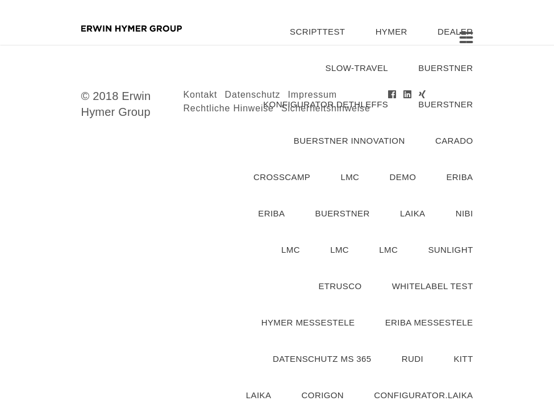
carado (454, 140)
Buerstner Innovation (349, 140)
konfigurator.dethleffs (325, 104)
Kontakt (201, 94)
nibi (464, 213)
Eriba (271, 213)
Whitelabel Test (432, 286)
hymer (391, 31)
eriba (459, 177)
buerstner (445, 68)
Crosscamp (281, 177)
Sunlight (450, 249)
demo (403, 177)
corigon (323, 395)
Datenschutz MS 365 (322, 359)
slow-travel (357, 68)
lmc (349, 177)
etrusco (339, 286)
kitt (463, 359)
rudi (412, 359)
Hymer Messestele (308, 322)
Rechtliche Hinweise (229, 108)
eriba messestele (429, 322)
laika (413, 213)
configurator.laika (423, 395)
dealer (455, 31)
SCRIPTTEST (317, 31)
